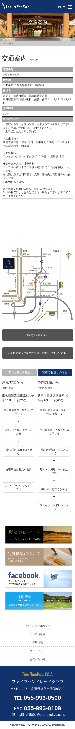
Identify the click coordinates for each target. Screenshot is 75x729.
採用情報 (37, 642)
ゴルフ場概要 (37, 634)
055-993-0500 (42, 697)
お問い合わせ (37, 659)
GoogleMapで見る (37, 334)
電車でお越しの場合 (54, 372)
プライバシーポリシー (38, 625)
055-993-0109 (42, 708)
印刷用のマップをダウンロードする (38, 352)
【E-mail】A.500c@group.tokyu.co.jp (37, 715)
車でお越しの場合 (19, 372)
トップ (2, 44)
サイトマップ (37, 650)
